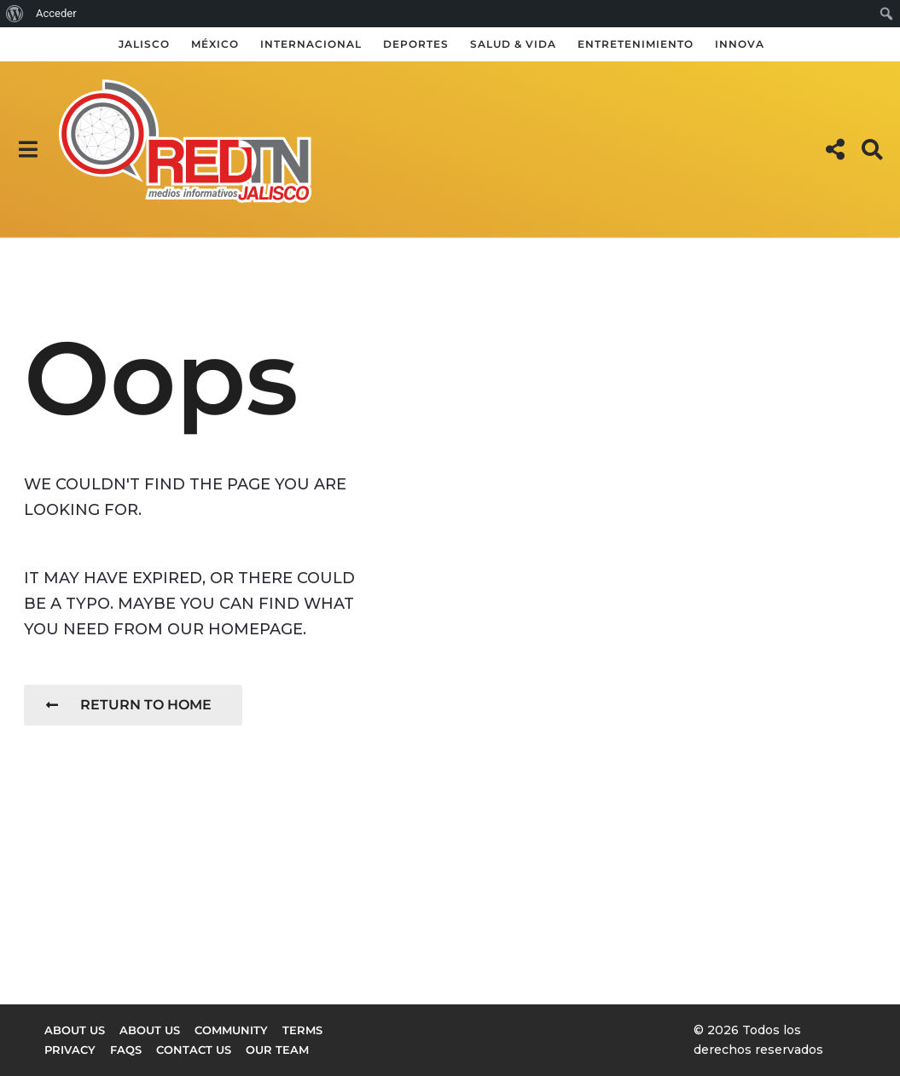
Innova (739, 44)
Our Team (277, 1049)
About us (74, 1030)
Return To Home (129, 705)
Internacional (311, 44)
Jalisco (144, 44)
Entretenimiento (636, 44)
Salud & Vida (513, 44)
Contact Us (193, 1049)
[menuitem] (15, 13)
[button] (27, 149)
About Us (149, 1030)
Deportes (416, 44)
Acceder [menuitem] (56, 13)
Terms (302, 1030)
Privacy (70, 1049)
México (215, 44)
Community (231, 1030)
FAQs (126, 1049)
